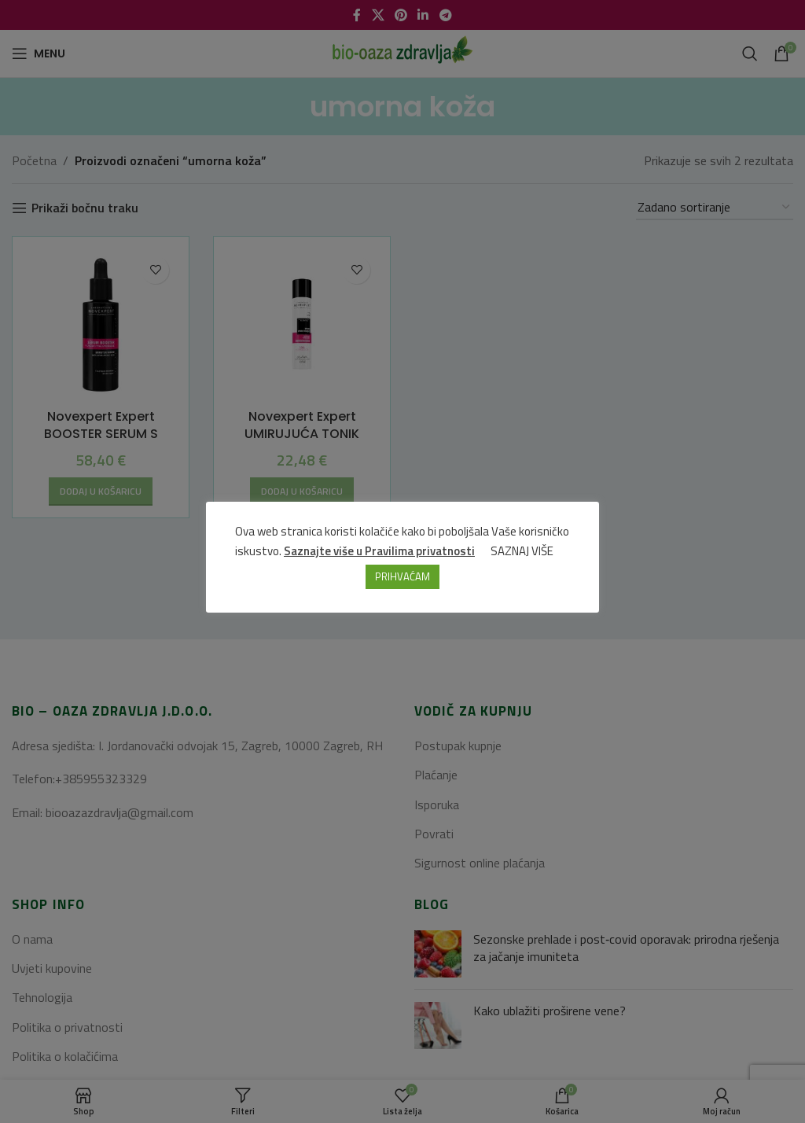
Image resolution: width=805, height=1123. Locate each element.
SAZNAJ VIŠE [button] (522, 552)
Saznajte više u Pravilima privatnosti (380, 552)
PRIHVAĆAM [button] (402, 577)
